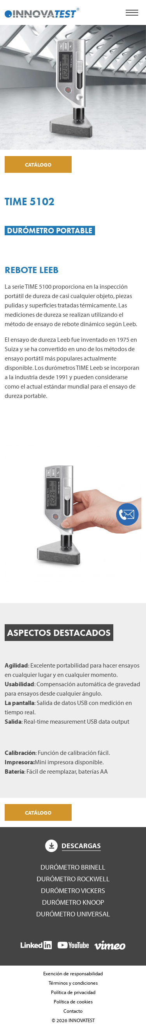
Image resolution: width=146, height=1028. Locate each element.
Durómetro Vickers (73, 890)
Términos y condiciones (73, 983)
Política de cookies (73, 1001)
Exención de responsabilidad (73, 973)
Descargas (73, 845)
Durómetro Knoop (73, 902)
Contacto (73, 1011)
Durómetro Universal (73, 913)
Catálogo (38, 164)
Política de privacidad (73, 992)
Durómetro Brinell (73, 867)
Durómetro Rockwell (73, 878)
